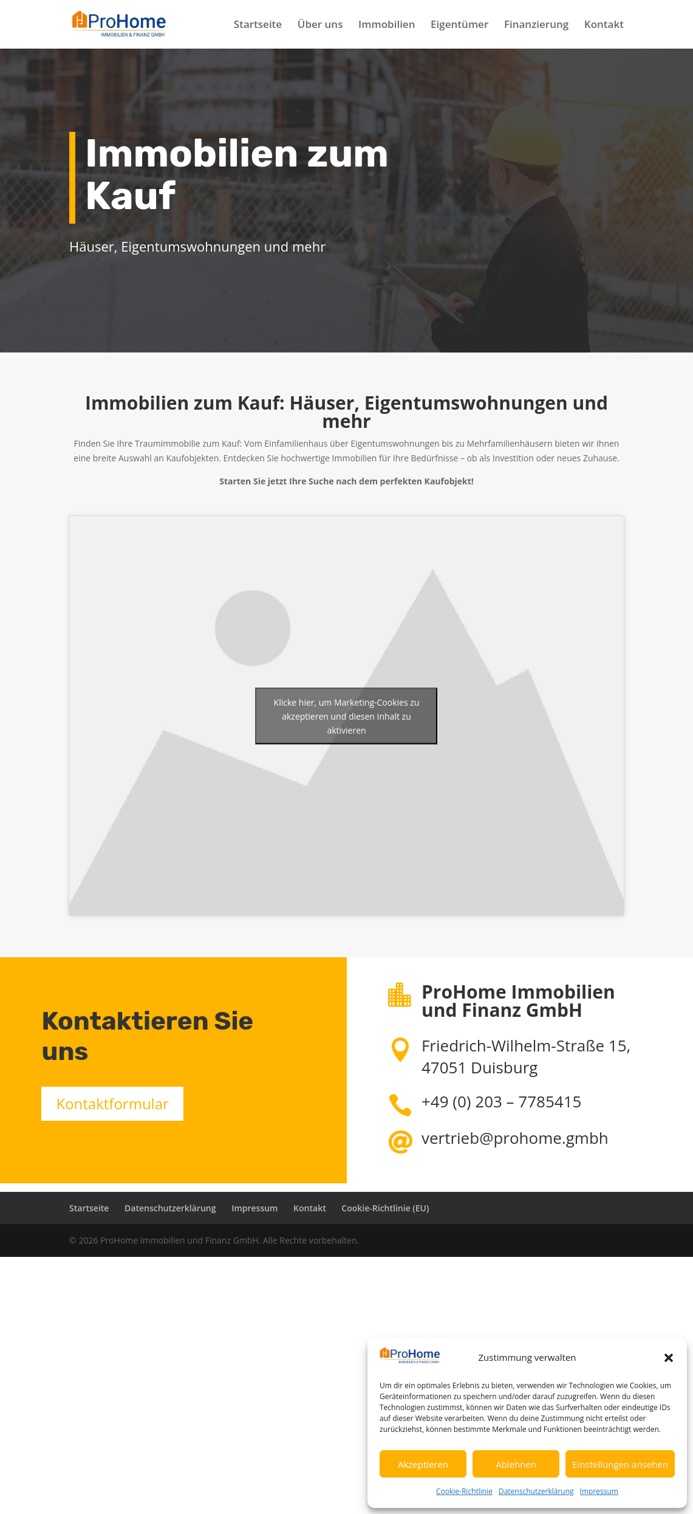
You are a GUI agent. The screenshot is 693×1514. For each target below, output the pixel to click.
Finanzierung (536, 25)
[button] (669, 1358)
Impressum (599, 1491)
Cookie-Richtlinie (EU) (385, 1208)
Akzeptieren (423, 1464)
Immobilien (386, 25)
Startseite (258, 25)
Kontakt (604, 25)
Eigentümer (459, 25)
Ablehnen (516, 1464)
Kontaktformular (112, 1103)
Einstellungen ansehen (620, 1464)
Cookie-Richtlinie (464, 1491)
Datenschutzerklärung (536, 1491)
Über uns (320, 25)
